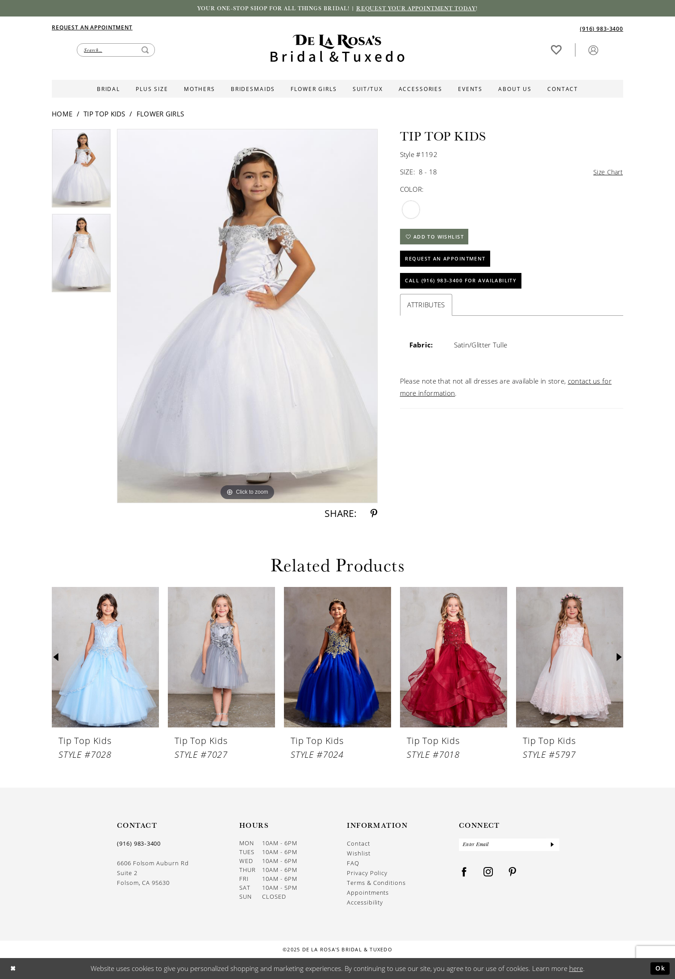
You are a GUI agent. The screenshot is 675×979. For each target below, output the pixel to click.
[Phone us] (602, 29)
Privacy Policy (367, 873)
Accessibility (365, 903)
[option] (81, 171)
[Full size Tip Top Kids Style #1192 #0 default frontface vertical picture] (247, 316)
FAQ (353, 863)
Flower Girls (160, 114)
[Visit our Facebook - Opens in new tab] (464, 873)
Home (62, 114)
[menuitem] (194, 28)
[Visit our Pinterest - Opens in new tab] (512, 873)
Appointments (368, 893)
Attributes (426, 309)
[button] (593, 50)
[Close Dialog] (13, 968)
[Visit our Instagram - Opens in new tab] (488, 873)
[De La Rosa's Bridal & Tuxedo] (337, 49)
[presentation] (105, 657)
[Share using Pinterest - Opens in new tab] (374, 514)
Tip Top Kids (104, 114)
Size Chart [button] (607, 172)
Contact (358, 844)
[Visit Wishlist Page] (556, 50)
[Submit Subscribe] (552, 845)
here (576, 968)
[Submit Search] (145, 50)
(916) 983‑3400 (139, 844)
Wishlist (358, 854)
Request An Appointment (448, 261)
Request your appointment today (420, 8)
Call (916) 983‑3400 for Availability (467, 285)
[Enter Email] (509, 845)
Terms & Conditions (376, 883)
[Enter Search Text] (116, 50)
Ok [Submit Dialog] (659, 968)
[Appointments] (92, 27)
